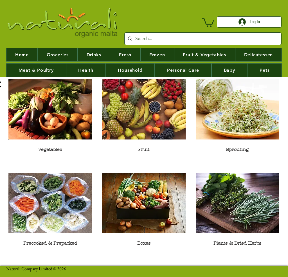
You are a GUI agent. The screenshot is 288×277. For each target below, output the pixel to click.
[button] (208, 22)
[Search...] (202, 39)
